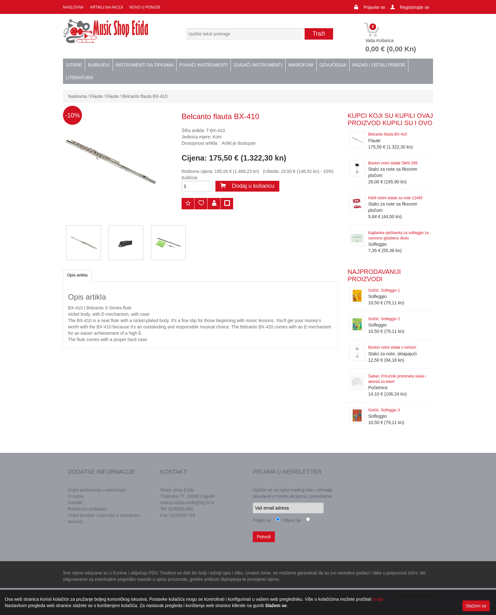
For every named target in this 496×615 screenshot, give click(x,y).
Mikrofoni (300, 64)
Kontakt (75, 502)
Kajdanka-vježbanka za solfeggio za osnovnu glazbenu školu (398, 235)
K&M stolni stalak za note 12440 (395, 198)
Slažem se (476, 605)
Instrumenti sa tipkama (145, 64)
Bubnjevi (98, 64)
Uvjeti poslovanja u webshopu (97, 489)
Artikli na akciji (106, 7)
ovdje (378, 599)
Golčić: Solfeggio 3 (384, 410)
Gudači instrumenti (258, 64)
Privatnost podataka (87, 508)
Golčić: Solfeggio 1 (384, 290)
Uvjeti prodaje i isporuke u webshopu (104, 515)
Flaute (96, 96)
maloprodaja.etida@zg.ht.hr (187, 502)
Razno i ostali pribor (378, 64)
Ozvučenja (332, 64)
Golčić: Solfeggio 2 (384, 319)
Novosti (75, 521)
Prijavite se (374, 7)
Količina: (190, 177)
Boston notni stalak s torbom (392, 347)
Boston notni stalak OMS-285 (393, 163)
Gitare (74, 64)
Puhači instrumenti (203, 64)
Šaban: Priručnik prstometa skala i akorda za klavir (397, 379)
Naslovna (73, 7)
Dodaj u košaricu (247, 186)
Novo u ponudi (144, 7)
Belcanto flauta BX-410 (144, 96)
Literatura (79, 77)
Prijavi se (262, 520)
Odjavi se (290, 520)
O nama (76, 496)
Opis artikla (77, 275)
